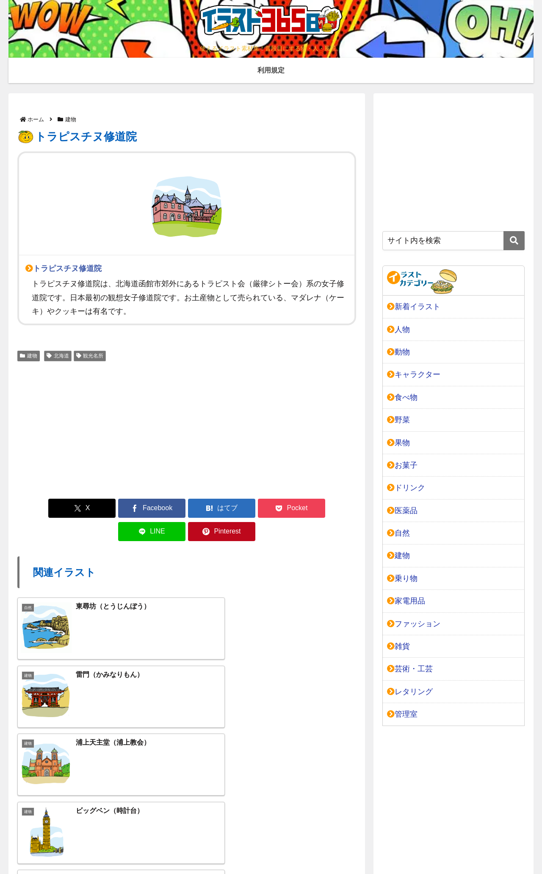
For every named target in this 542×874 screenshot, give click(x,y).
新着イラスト (413, 306)
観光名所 (90, 356)
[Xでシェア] (44, 508)
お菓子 (402, 465)
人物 (398, 329)
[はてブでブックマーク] (158, 508)
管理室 (402, 714)
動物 (398, 352)
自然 (398, 533)
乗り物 (402, 578)
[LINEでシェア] (272, 508)
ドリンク (406, 487)
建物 (28, 356)
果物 (398, 442)
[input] (453, 240)
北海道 (58, 356)
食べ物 (402, 397)
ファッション (413, 624)
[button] (514, 240)
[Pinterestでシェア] (329, 508)
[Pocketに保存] (215, 508)
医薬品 (402, 510)
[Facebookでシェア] (101, 508)
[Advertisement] (186, 428)
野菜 (398, 420)
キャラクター (413, 374)
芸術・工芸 (410, 669)
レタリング (410, 691)
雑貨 (398, 646)
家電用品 (406, 601)
